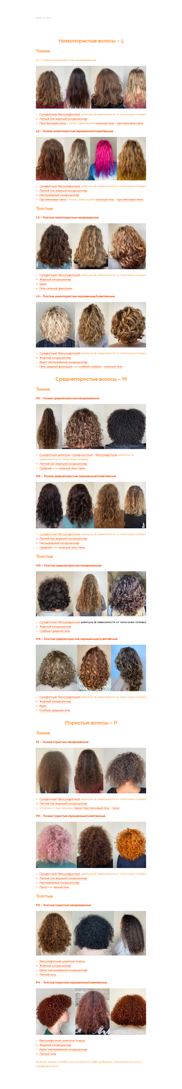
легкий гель (61, 888)
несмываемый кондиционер (67, 363)
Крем (43, 285)
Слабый (44, 632)
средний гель (61, 632)
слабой (84, 367)
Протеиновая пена (52, 124)
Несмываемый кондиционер (59, 196)
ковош (80, 962)
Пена (43, 888)
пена (81, 469)
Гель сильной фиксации (55, 289)
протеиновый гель (96, 809)
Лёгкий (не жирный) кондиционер (63, 804)
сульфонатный (82, 456)
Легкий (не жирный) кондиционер (63, 119)
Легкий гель (47, 975)
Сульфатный (48, 115)
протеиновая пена (130, 124)
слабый (95, 367)
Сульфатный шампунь (54, 456)
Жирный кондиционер (55, 280)
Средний (45, 469)
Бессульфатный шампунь (57, 962)
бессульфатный (69, 115)
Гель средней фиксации (56, 367)
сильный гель (105, 124)
